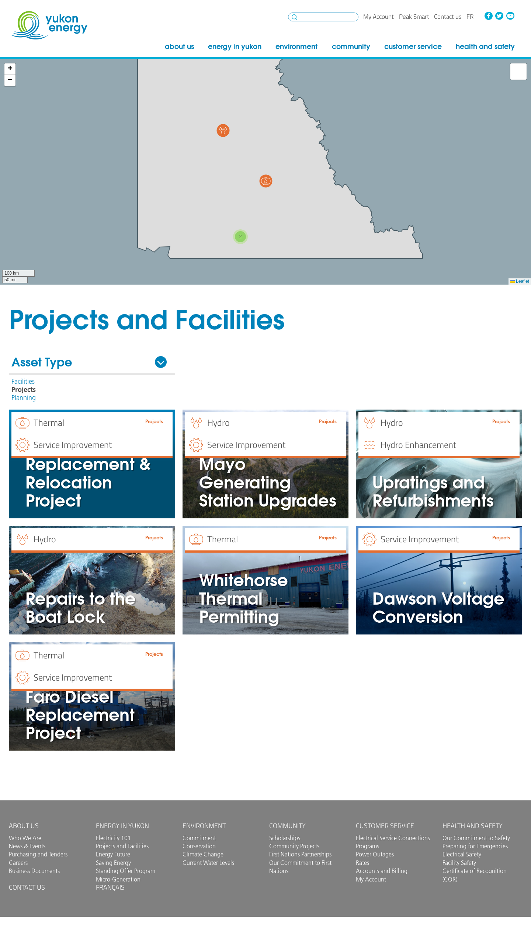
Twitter (499, 16)
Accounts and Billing (381, 870)
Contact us (448, 16)
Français (110, 887)
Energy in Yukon (234, 46)
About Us (179, 46)
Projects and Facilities (122, 846)
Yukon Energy (49, 25)
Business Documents (34, 870)
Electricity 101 (113, 838)
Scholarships (284, 838)
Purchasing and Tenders (38, 854)
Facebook (488, 16)
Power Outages (375, 854)
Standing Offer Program (125, 870)
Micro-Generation (118, 879)
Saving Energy (113, 862)
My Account (378, 16)
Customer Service (413, 46)
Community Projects (294, 846)
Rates (362, 862)
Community (351, 46)
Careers (18, 862)
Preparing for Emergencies (475, 846)
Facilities (23, 382)
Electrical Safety (461, 854)
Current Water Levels (208, 862)
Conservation (199, 846)
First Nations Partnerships (300, 854)
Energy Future (113, 854)
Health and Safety (485, 46)
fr (469, 16)
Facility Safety (459, 862)
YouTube (510, 16)
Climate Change (203, 854)
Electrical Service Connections (393, 838)
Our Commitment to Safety (476, 838)
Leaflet (519, 281)
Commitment (199, 838)
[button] (223, 130)
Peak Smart (414, 16)
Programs (367, 846)
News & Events (27, 846)
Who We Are (25, 838)
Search (294, 17)
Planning (23, 398)
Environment (296, 46)
